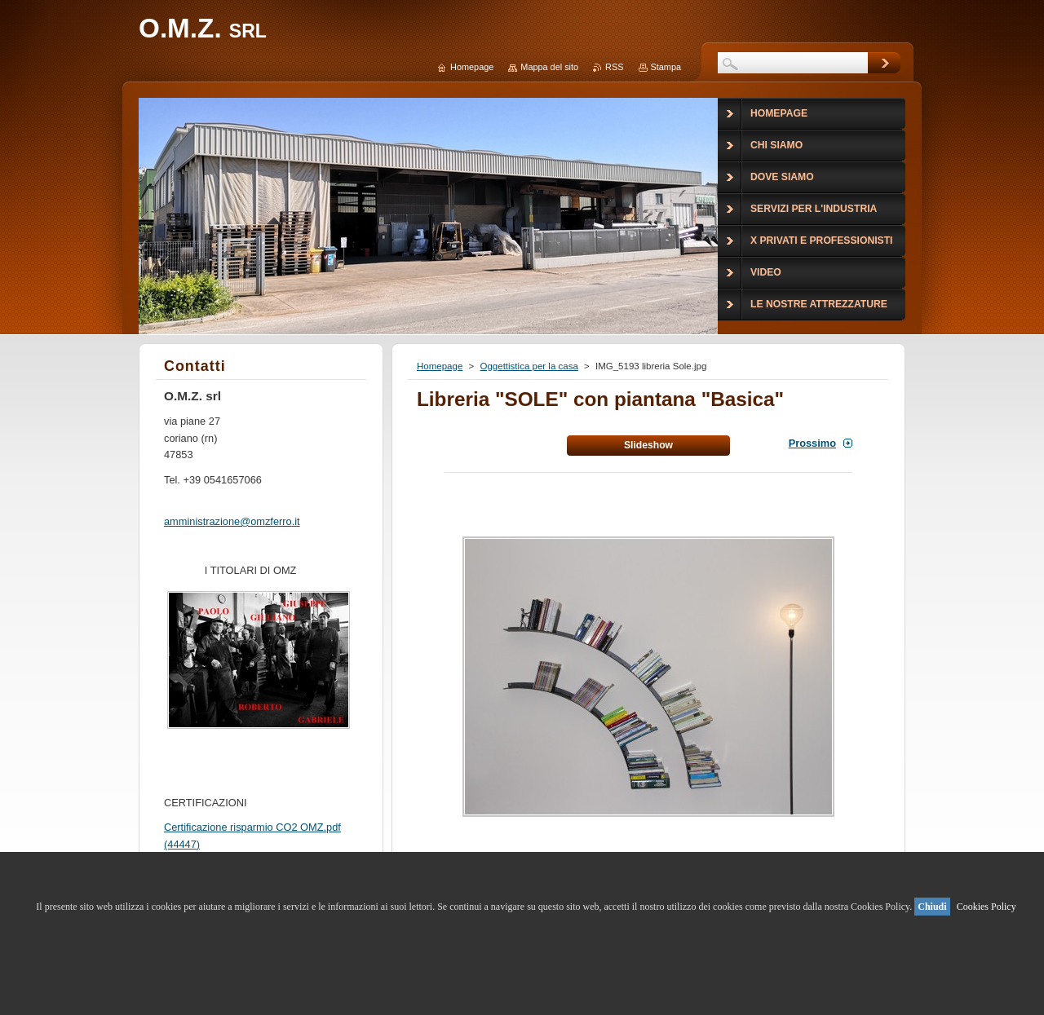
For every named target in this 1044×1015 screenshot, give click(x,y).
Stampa (666, 67)
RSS (614, 67)
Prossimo (812, 443)
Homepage (439, 366)
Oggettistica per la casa (528, 366)
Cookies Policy (986, 906)
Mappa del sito (549, 67)
